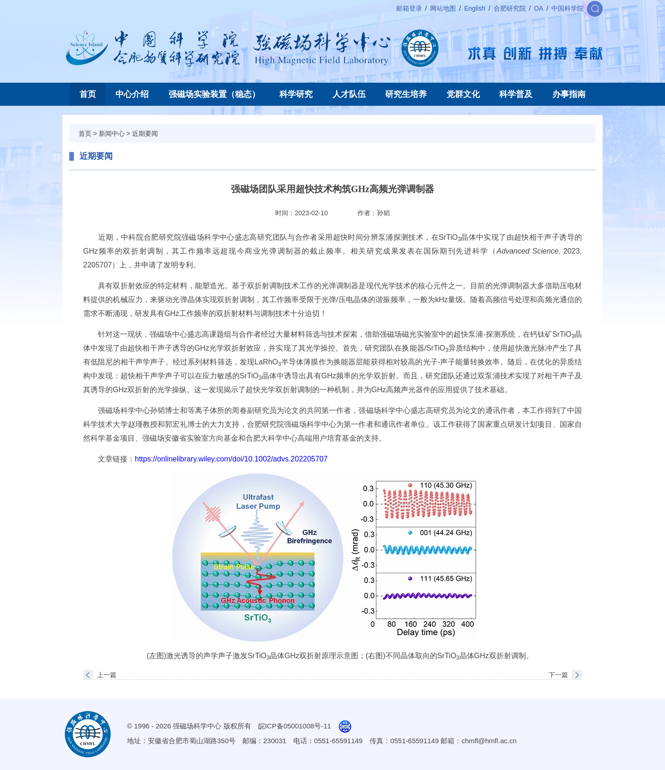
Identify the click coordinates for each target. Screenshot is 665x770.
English (474, 8)
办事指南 (569, 94)
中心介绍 (132, 94)
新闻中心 (112, 133)
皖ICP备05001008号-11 (294, 726)
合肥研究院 (510, 8)
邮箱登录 (409, 8)
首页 (87, 94)
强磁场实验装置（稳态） (214, 94)
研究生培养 (406, 94)
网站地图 (443, 8)
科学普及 (515, 94)
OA (538, 8)
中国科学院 (567, 8)
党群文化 (463, 94)
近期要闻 (145, 133)
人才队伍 (349, 94)
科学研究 (296, 94)
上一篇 (106, 675)
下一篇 (558, 675)
